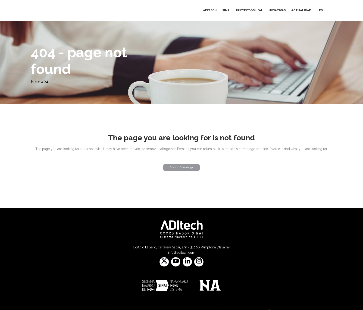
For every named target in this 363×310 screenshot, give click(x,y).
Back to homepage (181, 167)
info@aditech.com (181, 252)
